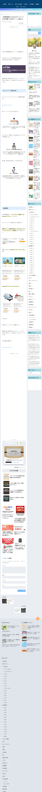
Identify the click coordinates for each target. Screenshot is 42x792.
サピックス (32, 295)
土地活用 (31, 299)
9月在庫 (32, 222)
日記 (30, 290)
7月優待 (32, 237)
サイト (3, 585)
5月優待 (32, 229)
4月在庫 (32, 210)
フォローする (15, 463)
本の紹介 (31, 268)
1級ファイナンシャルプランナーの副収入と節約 (21, 1)
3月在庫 (32, 208)
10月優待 (32, 245)
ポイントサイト (23, 6)
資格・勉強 (32, 273)
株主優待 (37, 4)
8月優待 (32, 235)
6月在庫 (32, 216)
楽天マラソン (10, 4)
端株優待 (32, 253)
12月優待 (32, 247)
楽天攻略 (31, 283)
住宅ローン (32, 278)
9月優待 (32, 239)
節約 (30, 265)
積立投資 (31, 302)
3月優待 (32, 241)
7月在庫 (32, 218)
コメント (4, 565)
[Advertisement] (14, 36)
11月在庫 (32, 199)
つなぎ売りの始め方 (34, 212)
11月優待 (32, 249)
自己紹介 (4, 4)
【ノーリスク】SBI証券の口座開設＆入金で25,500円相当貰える (21, 9)
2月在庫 (32, 206)
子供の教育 (32, 4)
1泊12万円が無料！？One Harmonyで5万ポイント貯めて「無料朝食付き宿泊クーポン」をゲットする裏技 (34, 314)
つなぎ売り (26, 4)
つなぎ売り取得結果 (34, 195)
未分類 (31, 304)
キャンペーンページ (6, 105)
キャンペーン (23, 468)
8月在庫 (32, 220)
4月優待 (32, 233)
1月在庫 (32, 203)
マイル (31, 275)
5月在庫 (32, 214)
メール (4, 580)
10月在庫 (32, 224)
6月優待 (32, 231)
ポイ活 (17, 6)
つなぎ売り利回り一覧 (34, 197)
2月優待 (32, 243)
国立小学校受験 (33, 297)
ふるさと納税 (32, 256)
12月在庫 (32, 201)
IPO (30, 258)
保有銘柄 (31, 280)
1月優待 (32, 251)
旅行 (30, 263)
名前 (3, 575)
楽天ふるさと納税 (18, 4)
